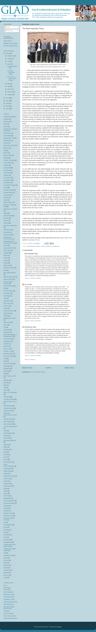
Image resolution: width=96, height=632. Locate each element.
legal (5, 361)
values (6, 558)
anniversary (7, 133)
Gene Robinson (8, 286)
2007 (7, 109)
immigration (7, 341)
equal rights (7, 250)
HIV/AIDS (7, 330)
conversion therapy (9, 185)
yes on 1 (6, 575)
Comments (9, 30)
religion (6, 473)
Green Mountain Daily (10, 602)
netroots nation (8, 419)
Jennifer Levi (8, 351)
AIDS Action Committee (7, 588)
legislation (7, 368)
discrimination (31, 246)
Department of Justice (10, 209)
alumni (6, 126)
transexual (7, 539)
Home (48, 368)
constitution (7, 182)
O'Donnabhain (8, 433)
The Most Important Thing (11, 72)
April (9, 86)
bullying (6, 158)
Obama (6, 435)
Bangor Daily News (65, 238)
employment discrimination (8, 238)
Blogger (59, 627)
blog (5, 150)
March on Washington (10, 392)
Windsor (6, 572)
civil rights (7, 168)
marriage (6, 396)
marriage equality (9, 399)
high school (7, 322)
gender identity (8, 279)
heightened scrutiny (10, 318)
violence (6, 565)
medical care (8, 410)
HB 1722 (6, 306)
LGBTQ (6, 382)
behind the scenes (9, 145)
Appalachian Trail (9, 138)
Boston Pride (8, 155)
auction (6, 143)
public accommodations (9, 465)
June (9, 64)
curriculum (7, 195)
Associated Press (34, 240)
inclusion (6, 344)
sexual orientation (9, 503)
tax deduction (8, 525)
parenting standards (10, 440)
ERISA (6, 255)
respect (6, 481)
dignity (6, 213)
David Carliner (8, 202)
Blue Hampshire (9, 592)
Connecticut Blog (9, 597)
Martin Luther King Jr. (10, 401)
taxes (5, 527)
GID (5, 288)
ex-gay (6, 260)
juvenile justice (8, 353)
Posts (7, 27)
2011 (7, 100)
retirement (7, 483)
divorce (6, 220)
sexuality (6, 506)
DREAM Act (7, 229)
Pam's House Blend (10, 616)
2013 (7, 53)
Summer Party (8, 513)
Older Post (69, 368)
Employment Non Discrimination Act (9, 242)
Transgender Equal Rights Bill (9, 545)
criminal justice (8, 192)
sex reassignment (9, 501)
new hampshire (8, 424)
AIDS (5, 124)
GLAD (26, 284)
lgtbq (5, 385)
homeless (7, 332)
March (9, 89)
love (5, 387)
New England (8, 421)
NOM (5, 430)
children (6, 165)
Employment (7, 234)
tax (4, 522)
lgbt (5, 373)
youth (5, 577)
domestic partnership (10, 225)
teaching (6, 530)
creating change (9, 190)
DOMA (6, 223)
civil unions (7, 172)
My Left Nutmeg (8, 613)
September (11, 56)
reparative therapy (9, 476)
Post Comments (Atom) (38, 372)
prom (5, 457)
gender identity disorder (8, 282)
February (10, 92)
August (9, 58)
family (5, 263)
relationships (7, 471)
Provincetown (8, 462)
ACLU (5, 585)
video (5, 563)
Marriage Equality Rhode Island (9, 607)
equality (6, 253)
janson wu (7, 348)
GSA (5, 298)
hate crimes (7, 303)
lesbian (6, 371)
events (6, 258)
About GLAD (7, 41)
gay (5, 270)
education (7, 232)
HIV (5, 327)
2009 (7, 103)
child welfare (7, 163)
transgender (55, 246)
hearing (6, 315)
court (5, 187)
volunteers (7, 570)
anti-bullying (7, 135)
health (5, 308)
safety (5, 491)
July (8, 61)
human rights (8, 339)
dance (5, 200)
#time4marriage (8, 116)
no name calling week (10, 426)
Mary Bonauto (8, 406)
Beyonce (6, 148)
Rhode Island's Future (10, 618)
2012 (7, 98)
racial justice (7, 468)
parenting (6, 438)
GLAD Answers (8, 291)
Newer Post (27, 368)
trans (5, 537)
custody (6, 197)
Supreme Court (8, 515)
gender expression (9, 277)
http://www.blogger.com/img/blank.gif (10, 335)
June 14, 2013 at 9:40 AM (33, 321)
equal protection (9, 248)
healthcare (7, 313)
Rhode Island (8, 486)
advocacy (6, 121)
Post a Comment (30, 359)
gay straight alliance (10, 272)
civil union (7, 170)
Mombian (6, 611)
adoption (6, 119)
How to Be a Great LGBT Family (11, 78)
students (48, 246)
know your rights (9, 356)
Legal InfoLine (8, 363)
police (5, 447)
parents (6, 444)
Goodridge (7, 296)
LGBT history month (10, 376)
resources (7, 478)
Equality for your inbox (10, 43)
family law (7, 265)
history (6, 325)
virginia (6, 567)
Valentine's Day (8, 555)
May (8, 83)
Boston (6, 153)
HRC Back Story (9, 604)
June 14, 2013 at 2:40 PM (33, 355)
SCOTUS (6, 496)
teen (5, 532)
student (6, 508)
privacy (6, 454)
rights (5, 488)
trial (5, 553)
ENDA (6, 245)
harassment (7, 301)
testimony (7, 534)
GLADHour (7, 293)
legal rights (7, 366)
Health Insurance (9, 310)
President (6, 449)
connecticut (7, 180)
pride (5, 452)
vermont (6, 560)
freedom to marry (9, 267)
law (5, 358)
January (10, 94)
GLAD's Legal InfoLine (11, 46)
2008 (7, 106)
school (43, 246)
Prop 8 (6, 459)
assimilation (7, 140)
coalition (6, 175)
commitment (7, 177)
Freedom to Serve (9, 599)
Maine (38, 246)
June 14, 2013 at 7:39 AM (33, 278)
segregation (7, 498)
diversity (6, 218)
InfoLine (6, 346)
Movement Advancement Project (10, 414)
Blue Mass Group (9, 594)
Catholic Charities (9, 160)
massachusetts (8, 408)
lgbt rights (7, 380)
